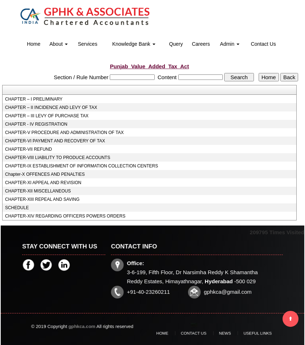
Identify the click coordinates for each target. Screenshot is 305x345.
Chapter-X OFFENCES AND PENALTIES (45, 174)
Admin (229, 44)
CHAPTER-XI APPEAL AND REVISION (43, 182)
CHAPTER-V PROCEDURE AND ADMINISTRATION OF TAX (64, 132)
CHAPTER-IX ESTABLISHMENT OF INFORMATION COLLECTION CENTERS (81, 166)
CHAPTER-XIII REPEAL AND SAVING (42, 199)
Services (87, 44)
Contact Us (263, 44)
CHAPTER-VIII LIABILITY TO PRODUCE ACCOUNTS (57, 157)
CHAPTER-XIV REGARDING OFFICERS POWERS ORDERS (65, 216)
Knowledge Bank (133, 44)
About (58, 44)
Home (33, 44)
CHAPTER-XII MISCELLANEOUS (38, 191)
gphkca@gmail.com (227, 291)
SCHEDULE (17, 207)
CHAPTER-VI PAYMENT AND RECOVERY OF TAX (55, 140)
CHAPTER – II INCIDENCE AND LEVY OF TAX (51, 107)
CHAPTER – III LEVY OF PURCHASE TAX (46, 115)
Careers (201, 44)
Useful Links (245, 333)
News (220, 333)
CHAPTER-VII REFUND (28, 149)
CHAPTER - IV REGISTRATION (36, 124)
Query (176, 44)
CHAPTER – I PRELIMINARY (33, 99)
